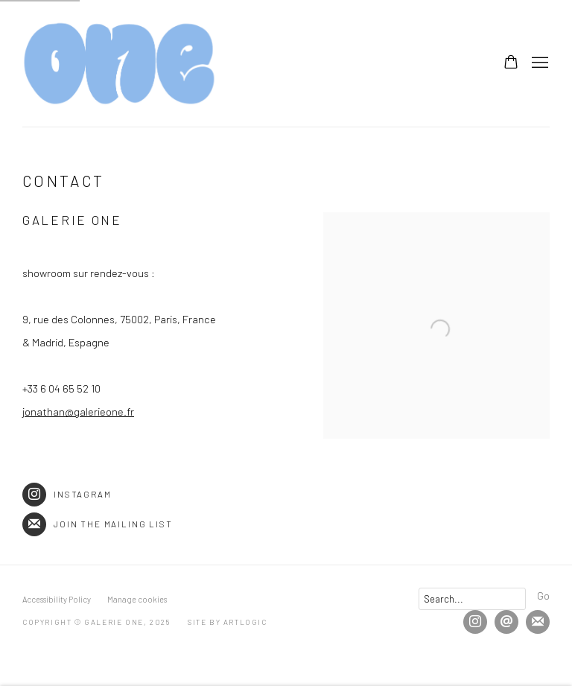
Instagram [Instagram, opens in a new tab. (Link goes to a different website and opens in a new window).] (475, 622)
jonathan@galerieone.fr (78, 411)
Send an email (506, 622)
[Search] (472, 599)
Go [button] (543, 595)
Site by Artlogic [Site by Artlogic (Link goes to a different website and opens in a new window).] (227, 621)
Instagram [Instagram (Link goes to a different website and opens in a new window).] (67, 494)
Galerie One (119, 63)
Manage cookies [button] (137, 599)
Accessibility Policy (56, 599)
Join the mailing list (97, 524)
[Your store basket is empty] (511, 63)
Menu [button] (538, 63)
